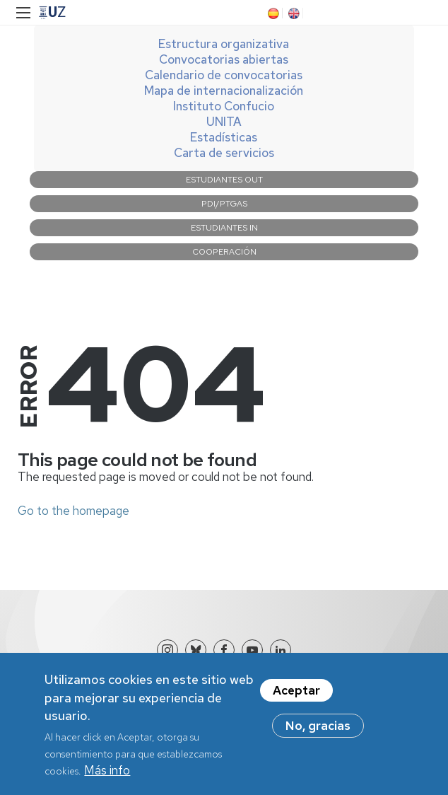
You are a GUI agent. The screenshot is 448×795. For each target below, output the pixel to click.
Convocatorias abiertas (223, 59)
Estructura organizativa (223, 44)
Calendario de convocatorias (223, 75)
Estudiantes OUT (224, 179)
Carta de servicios (224, 153)
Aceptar (296, 699)
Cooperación (224, 251)
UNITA (224, 121)
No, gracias (317, 734)
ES (272, 13)
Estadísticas (223, 137)
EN (292, 13)
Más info (107, 779)
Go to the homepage (73, 510)
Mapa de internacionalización (223, 90)
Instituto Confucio (223, 106)
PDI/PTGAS (224, 203)
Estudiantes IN (224, 227)
